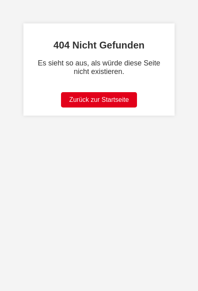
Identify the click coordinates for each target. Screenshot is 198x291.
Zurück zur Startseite (99, 99)
